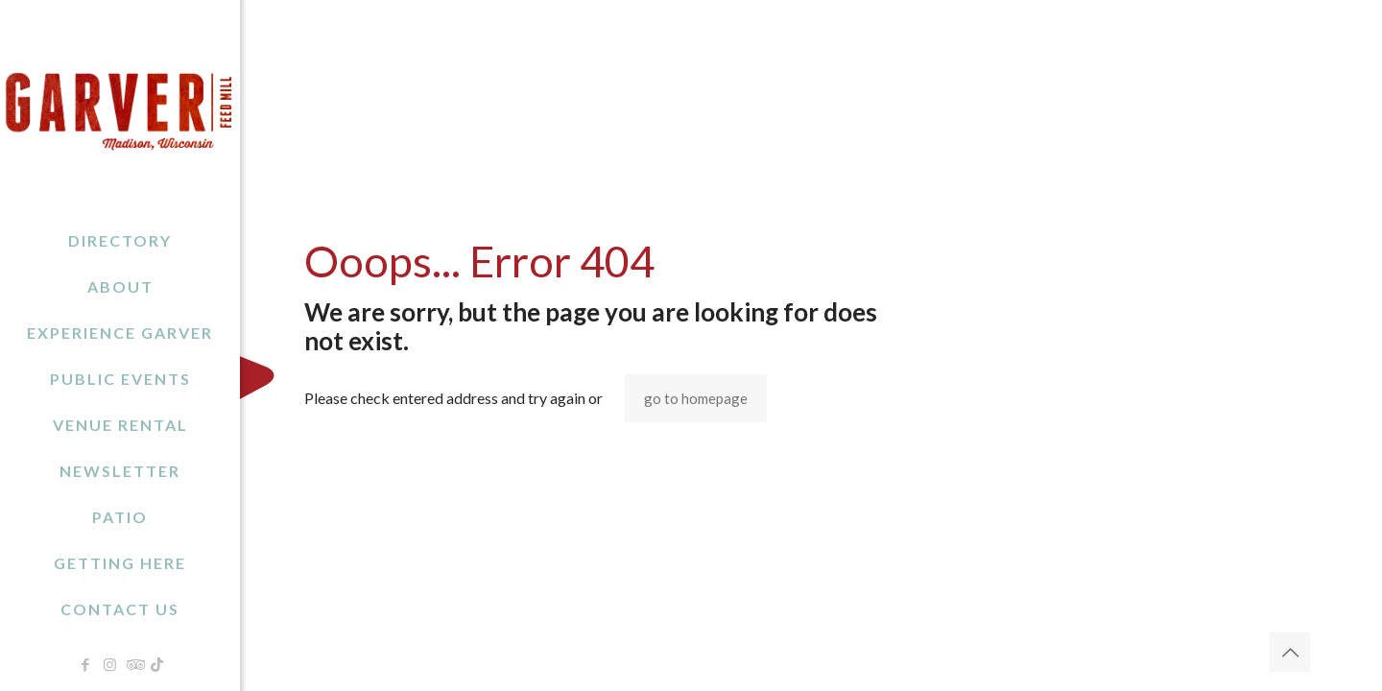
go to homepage (696, 398)
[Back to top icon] (1290, 651)
